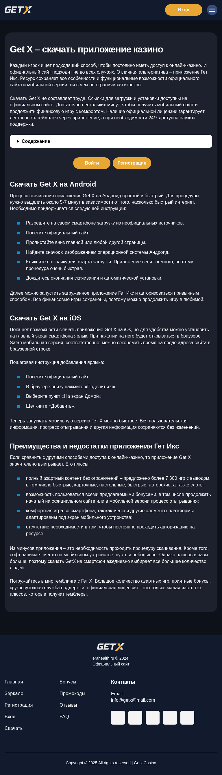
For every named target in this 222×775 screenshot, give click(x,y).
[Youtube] (153, 718)
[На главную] (111, 647)
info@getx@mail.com (133, 700)
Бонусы (68, 681)
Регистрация (19, 705)
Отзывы (68, 705)
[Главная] (18, 10)
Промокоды (72, 693)
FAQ (64, 716)
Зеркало (14, 693)
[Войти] (91, 163)
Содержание (36, 141)
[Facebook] (135, 718)
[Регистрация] (132, 163)
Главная (14, 681)
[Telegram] (118, 718)
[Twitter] (170, 718)
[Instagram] (187, 718)
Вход (10, 716)
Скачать (14, 728)
